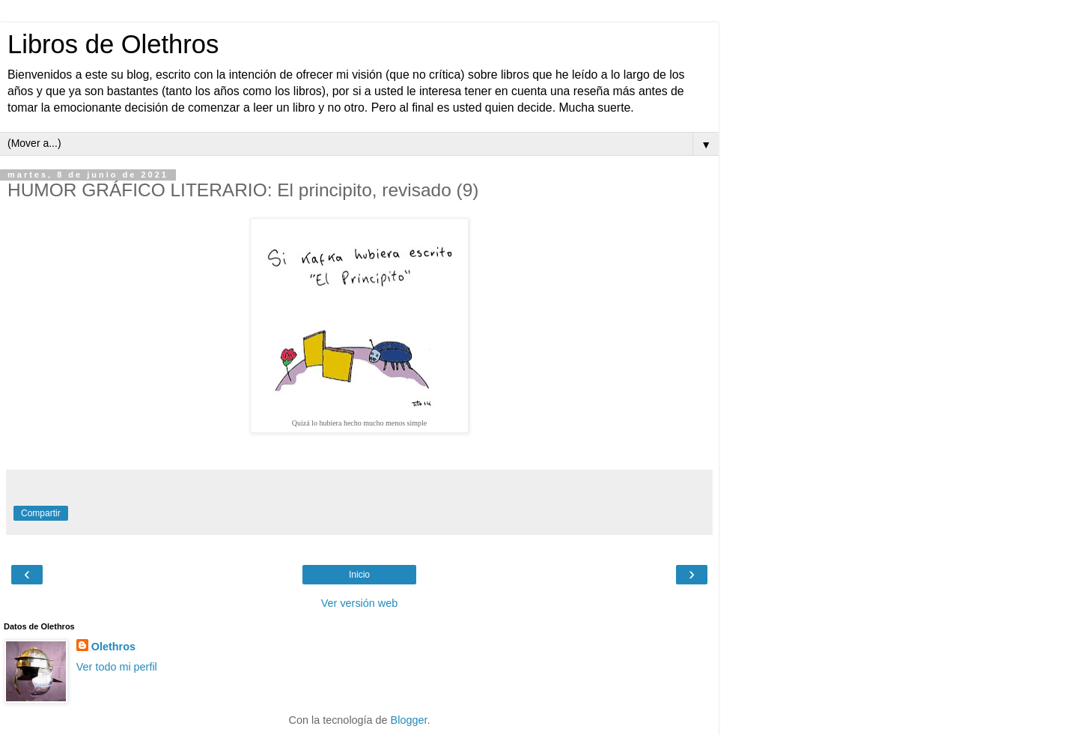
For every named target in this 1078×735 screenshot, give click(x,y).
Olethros (113, 647)
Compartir (41, 513)
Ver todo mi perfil (116, 667)
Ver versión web (359, 603)
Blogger (409, 720)
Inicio (359, 574)
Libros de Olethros (113, 44)
